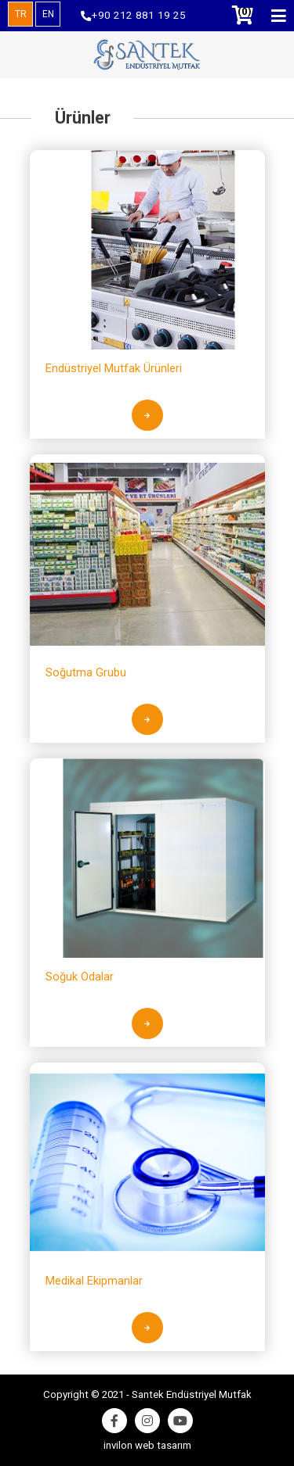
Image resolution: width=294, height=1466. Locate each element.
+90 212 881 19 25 (133, 15)
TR (21, 14)
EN (48, 14)
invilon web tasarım (147, 1445)
